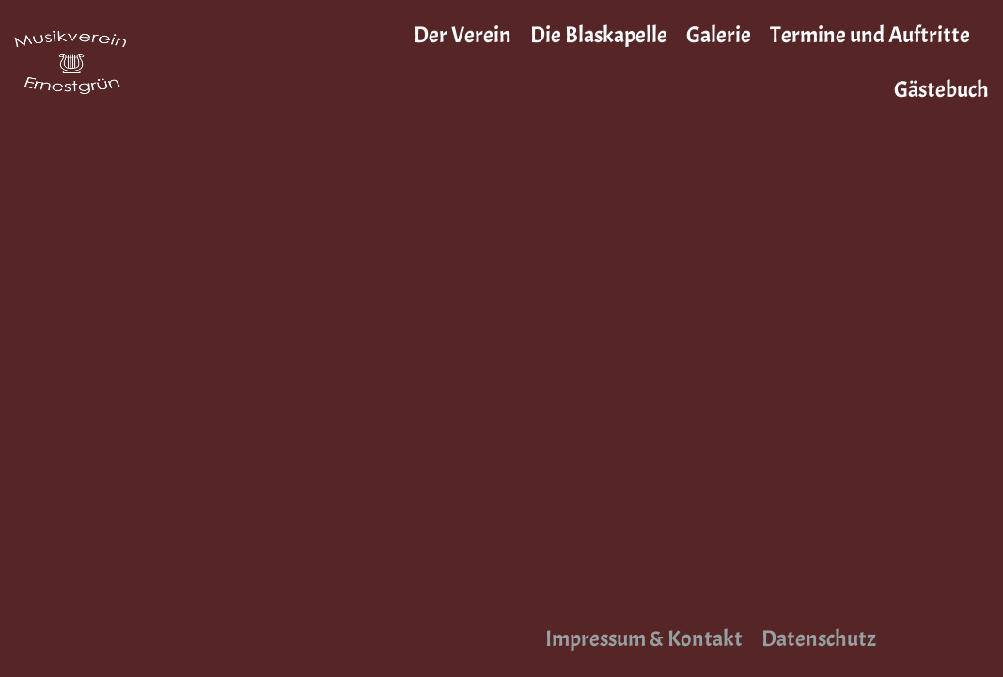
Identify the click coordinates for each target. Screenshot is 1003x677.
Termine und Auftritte (870, 35)
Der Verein (462, 35)
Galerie (718, 35)
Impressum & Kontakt (644, 638)
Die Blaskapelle (598, 35)
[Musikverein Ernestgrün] (70, 62)
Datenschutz (818, 638)
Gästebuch (941, 89)
